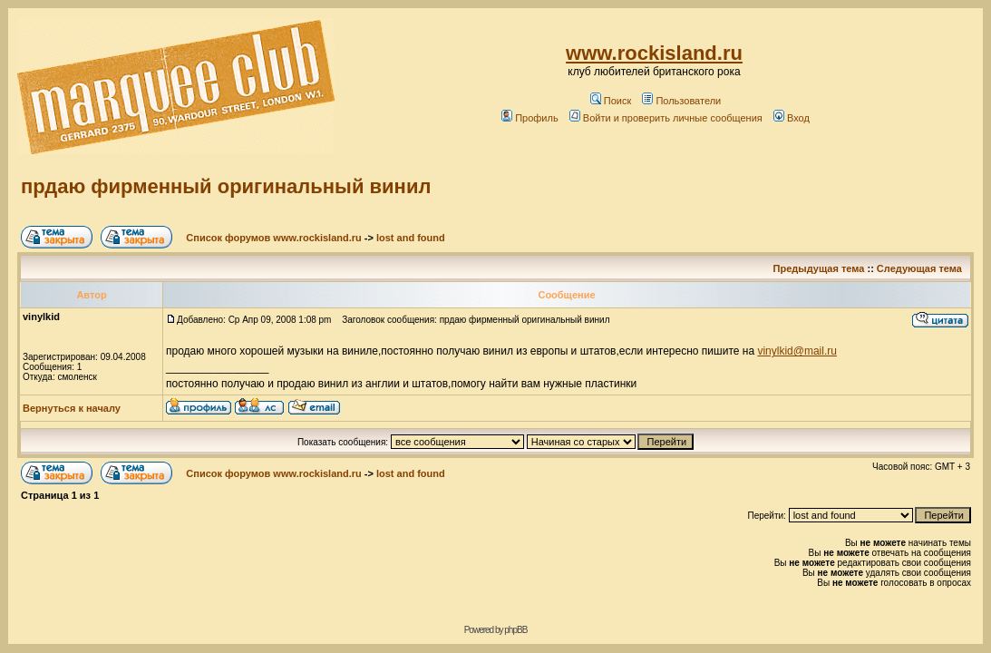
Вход (791, 117)
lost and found (410, 237)
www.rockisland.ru (654, 53)
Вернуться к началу (72, 408)
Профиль (530, 117)
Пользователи (681, 100)
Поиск (610, 100)
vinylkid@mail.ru (797, 351)
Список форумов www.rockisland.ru (273, 237)
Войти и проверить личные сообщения (666, 117)
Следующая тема (919, 268)
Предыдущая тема (819, 268)
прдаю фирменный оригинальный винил (226, 186)
